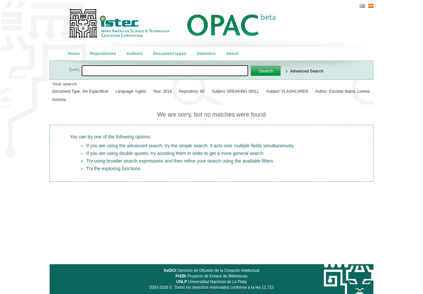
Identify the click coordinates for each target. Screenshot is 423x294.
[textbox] (165, 70)
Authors (134, 53)
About (232, 53)
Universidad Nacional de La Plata (211, 281)
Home (74, 53)
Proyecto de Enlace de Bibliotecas (211, 276)
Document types (169, 53)
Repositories (103, 53)
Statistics (206, 53)
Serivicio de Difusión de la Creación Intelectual (211, 270)
